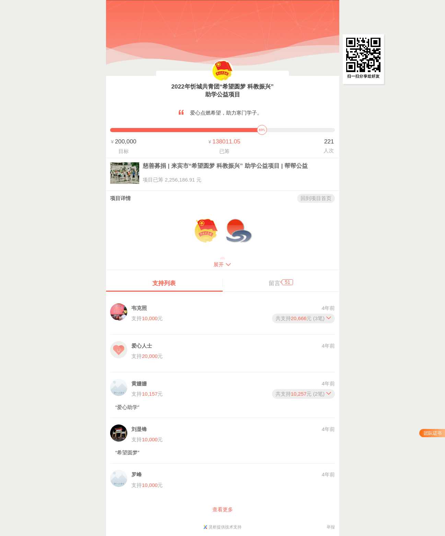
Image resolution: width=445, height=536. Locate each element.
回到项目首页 (316, 198)
